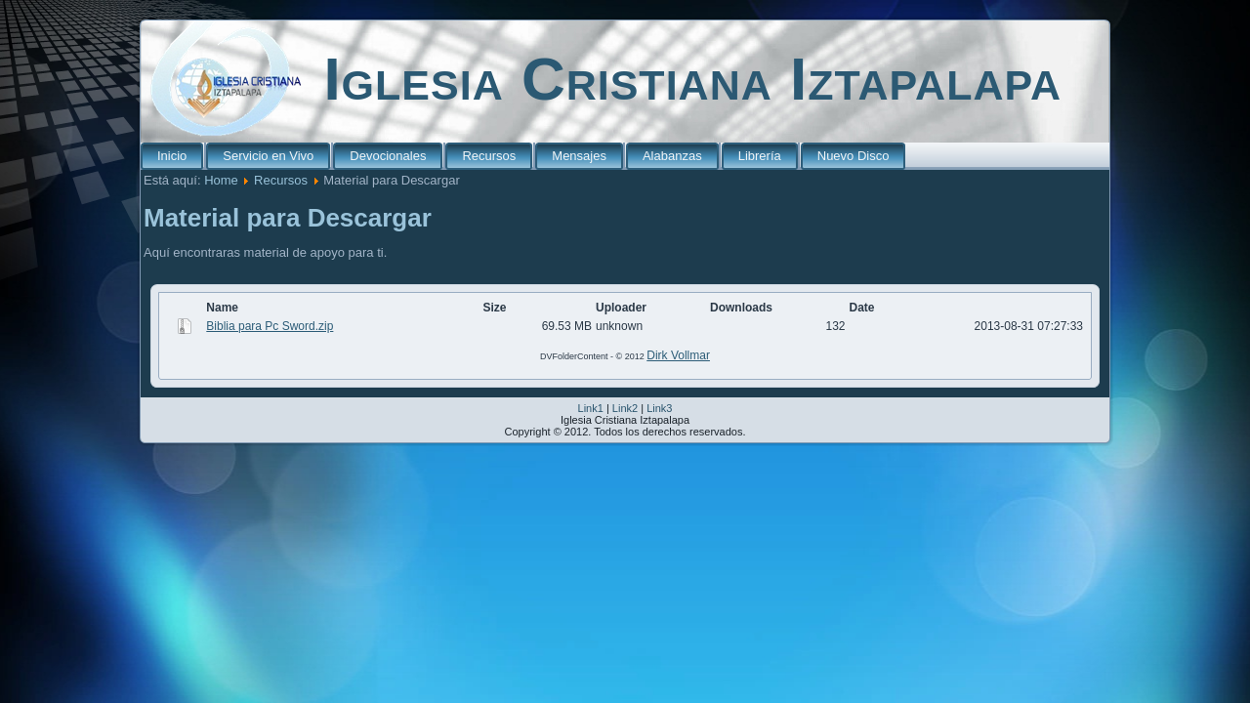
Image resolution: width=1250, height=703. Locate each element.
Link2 (625, 408)
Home (221, 180)
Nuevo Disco (853, 155)
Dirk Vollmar (678, 355)
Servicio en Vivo (268, 155)
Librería (759, 155)
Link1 (591, 408)
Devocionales (388, 155)
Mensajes (579, 155)
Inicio (172, 155)
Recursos (489, 155)
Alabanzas (672, 155)
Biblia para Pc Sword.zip (269, 326)
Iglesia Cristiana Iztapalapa (692, 78)
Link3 (659, 408)
